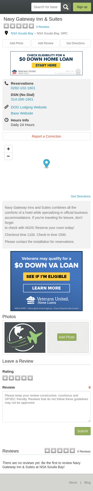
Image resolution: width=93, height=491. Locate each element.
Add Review (45, 43)
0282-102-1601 (23, 88)
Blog (87, 482)
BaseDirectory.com (6, 7)
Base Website (22, 113)
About (73, 482)
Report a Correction (46, 136)
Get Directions (75, 43)
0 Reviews (42, 27)
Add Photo (16, 43)
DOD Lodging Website (29, 107)
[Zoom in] (8, 148)
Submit (82, 431)
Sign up (82, 7)
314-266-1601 (22, 99)
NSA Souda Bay (22, 33)
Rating (8, 371)
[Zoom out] (8, 156)
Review (46, 387)
